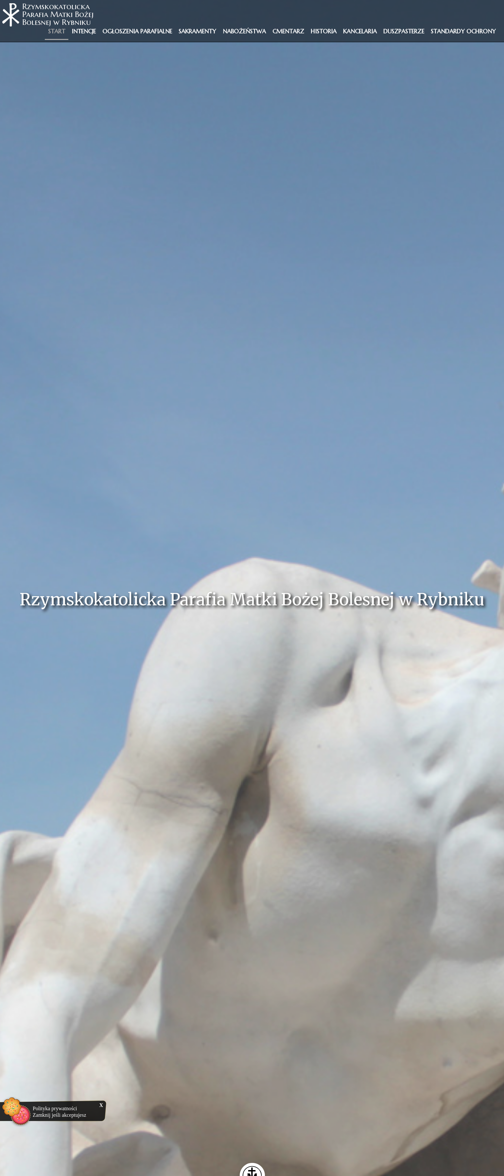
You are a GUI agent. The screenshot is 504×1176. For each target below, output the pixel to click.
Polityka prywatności (55, 1108)
